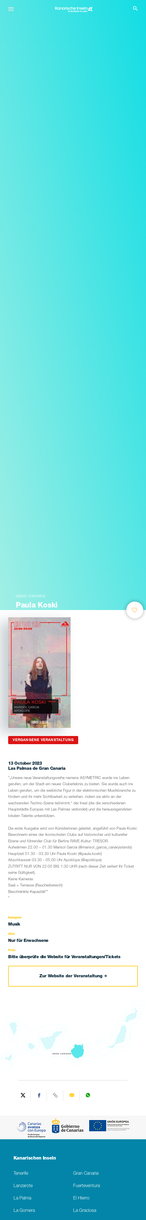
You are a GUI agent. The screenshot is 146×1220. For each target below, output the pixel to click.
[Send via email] (72, 1095)
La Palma (22, 1198)
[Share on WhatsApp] (88, 1095)
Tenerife (21, 1173)
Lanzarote (23, 1186)
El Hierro (81, 1198)
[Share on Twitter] (23, 1095)
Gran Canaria (85, 1173)
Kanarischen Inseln (35, 1158)
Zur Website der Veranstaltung (73, 976)
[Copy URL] (55, 1095)
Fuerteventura (86, 1186)
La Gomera (24, 1210)
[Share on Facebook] (39, 1095)
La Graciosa (84, 1210)
